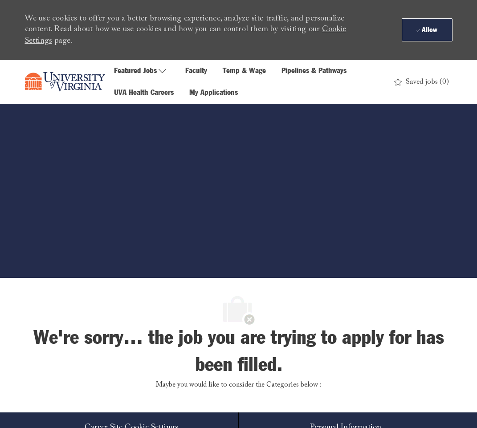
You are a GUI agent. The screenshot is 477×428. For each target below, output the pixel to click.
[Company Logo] (65, 82)
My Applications (213, 93)
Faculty (196, 71)
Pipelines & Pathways (314, 71)
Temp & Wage (244, 71)
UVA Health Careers (144, 93)
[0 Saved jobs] (421, 82)
